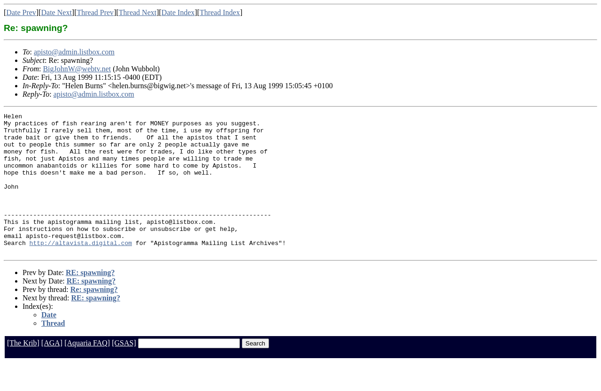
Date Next (56, 12)
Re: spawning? (94, 318)
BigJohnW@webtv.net (77, 69)
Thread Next (137, 12)
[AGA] (51, 371)
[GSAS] (124, 371)
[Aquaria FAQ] (87, 371)
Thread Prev (95, 12)
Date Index (178, 12)
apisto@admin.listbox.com (74, 52)
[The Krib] (23, 371)
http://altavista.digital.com (81, 269)
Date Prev (21, 12)
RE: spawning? (90, 301)
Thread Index (220, 12)
